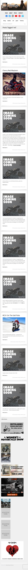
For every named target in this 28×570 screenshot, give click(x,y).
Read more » (5, 61)
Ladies (9, 20)
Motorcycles (23, 64)
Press (15, 13)
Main (6, 13)
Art (13, 20)
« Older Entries (4, 419)
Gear (17, 20)
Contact (20, 13)
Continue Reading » (17, 145)
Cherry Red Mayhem (10, 70)
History (22, 20)
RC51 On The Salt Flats (11, 315)
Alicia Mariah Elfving (9, 565)
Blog (4, 20)
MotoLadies (23, 103)
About (10, 13)
